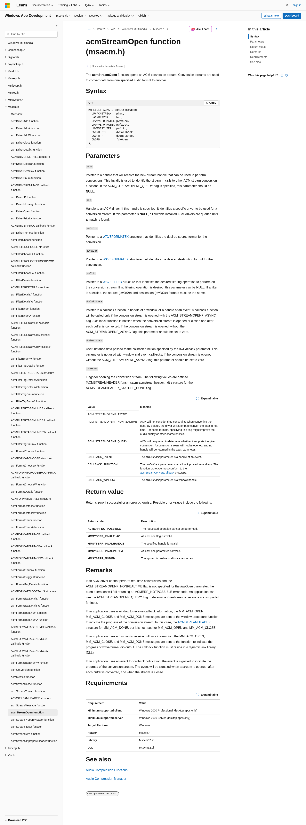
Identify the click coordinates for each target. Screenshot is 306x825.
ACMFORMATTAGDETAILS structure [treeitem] (33, 591)
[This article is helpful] (281, 75)
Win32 (101, 29)
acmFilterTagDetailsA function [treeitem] (29, 379)
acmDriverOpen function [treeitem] (25, 211)
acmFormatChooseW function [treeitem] (29, 484)
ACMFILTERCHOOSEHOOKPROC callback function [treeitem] (32, 264)
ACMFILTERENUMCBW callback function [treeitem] (31, 349)
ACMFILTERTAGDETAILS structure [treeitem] (32, 372)
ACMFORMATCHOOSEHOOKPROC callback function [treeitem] (33, 475)
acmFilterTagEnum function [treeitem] (27, 394)
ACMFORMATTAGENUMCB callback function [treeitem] (33, 629)
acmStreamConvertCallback (157, 472)
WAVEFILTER (112, 282)
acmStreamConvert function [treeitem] (28, 691)
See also (255, 62)
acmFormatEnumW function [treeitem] (28, 570)
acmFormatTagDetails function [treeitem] (29, 584)
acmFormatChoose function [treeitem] (27, 451)
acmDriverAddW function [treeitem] (26, 135)
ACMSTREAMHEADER (194, 622)
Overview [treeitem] (16, 114)
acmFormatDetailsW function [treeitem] (28, 513)
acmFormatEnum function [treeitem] (26, 520)
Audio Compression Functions (106, 770)
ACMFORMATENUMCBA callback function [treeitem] (31, 549)
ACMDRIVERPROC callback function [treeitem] (33, 225)
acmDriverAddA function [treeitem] (25, 128)
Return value (258, 46)
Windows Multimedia (134, 29)
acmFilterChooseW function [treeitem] (27, 273)
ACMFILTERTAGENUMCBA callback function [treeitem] (33, 423)
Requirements (258, 57)
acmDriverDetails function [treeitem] (26, 149)
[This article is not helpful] (286, 75)
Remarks (255, 51)
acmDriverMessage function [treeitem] (28, 204)
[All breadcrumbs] (89, 29)
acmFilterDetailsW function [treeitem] (27, 301)
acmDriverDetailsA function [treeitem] (27, 163)
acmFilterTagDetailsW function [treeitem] (29, 387)
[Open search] (287, 5)
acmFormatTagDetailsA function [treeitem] (30, 598)
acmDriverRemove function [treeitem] (27, 232)
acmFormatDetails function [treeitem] (27, 491)
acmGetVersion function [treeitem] (25, 669)
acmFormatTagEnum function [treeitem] (29, 612)
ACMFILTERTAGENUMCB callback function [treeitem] (32, 411)
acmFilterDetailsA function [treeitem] (27, 294)
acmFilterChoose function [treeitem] (26, 239)
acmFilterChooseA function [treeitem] (27, 254)
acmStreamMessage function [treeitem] (28, 705)
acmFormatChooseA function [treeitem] (28, 465)
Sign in (297, 5)
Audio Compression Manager (106, 778)
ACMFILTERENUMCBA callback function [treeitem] (30, 337)
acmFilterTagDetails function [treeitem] (28, 365)
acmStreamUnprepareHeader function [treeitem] (34, 740)
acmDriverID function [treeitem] (23, 197)
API (113, 29)
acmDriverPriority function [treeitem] (26, 218)
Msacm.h (158, 29)
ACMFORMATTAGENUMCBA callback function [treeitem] (29, 641)
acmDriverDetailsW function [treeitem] (28, 171)
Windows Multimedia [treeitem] (20, 42)
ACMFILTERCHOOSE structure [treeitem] (30, 246)
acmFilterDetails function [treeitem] (26, 280)
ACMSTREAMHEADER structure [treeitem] (31, 698)
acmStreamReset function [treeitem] (26, 726)
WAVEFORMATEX (116, 236)
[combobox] (31, 34)
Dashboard (292, 15)
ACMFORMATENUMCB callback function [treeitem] (31, 537)
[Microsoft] (7, 5)
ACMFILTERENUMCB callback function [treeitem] (30, 325)
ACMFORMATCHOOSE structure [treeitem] (31, 458)
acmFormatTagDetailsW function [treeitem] (30, 605)
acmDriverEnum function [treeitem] (26, 178)
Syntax (254, 36)
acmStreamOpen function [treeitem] (27, 712)
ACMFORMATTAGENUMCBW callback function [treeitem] (29, 653)
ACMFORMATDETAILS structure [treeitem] (31, 498)
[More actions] (216, 29)
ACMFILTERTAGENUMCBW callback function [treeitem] (34, 435)
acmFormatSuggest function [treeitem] (28, 577)
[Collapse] (56, 26)
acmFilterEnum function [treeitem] (25, 308)
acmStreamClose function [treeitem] (26, 684)
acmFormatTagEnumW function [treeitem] (30, 662)
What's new (271, 15)
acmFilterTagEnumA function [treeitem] (28, 401)
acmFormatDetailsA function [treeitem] (28, 505)
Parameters (257, 41)
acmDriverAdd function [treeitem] (25, 121)
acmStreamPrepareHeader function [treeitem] (32, 719)
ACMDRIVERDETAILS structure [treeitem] (30, 156)
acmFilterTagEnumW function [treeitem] (29, 444)
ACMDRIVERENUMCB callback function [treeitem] (30, 188)
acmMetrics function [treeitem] (23, 677)
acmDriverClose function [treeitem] (26, 142)
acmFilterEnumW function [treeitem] (26, 358)
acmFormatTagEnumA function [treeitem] (29, 619)
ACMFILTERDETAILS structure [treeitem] (30, 287)
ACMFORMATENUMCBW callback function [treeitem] (32, 561)
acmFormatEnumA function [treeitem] (27, 527)
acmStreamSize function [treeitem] (26, 733)
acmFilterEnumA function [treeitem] (26, 315)
